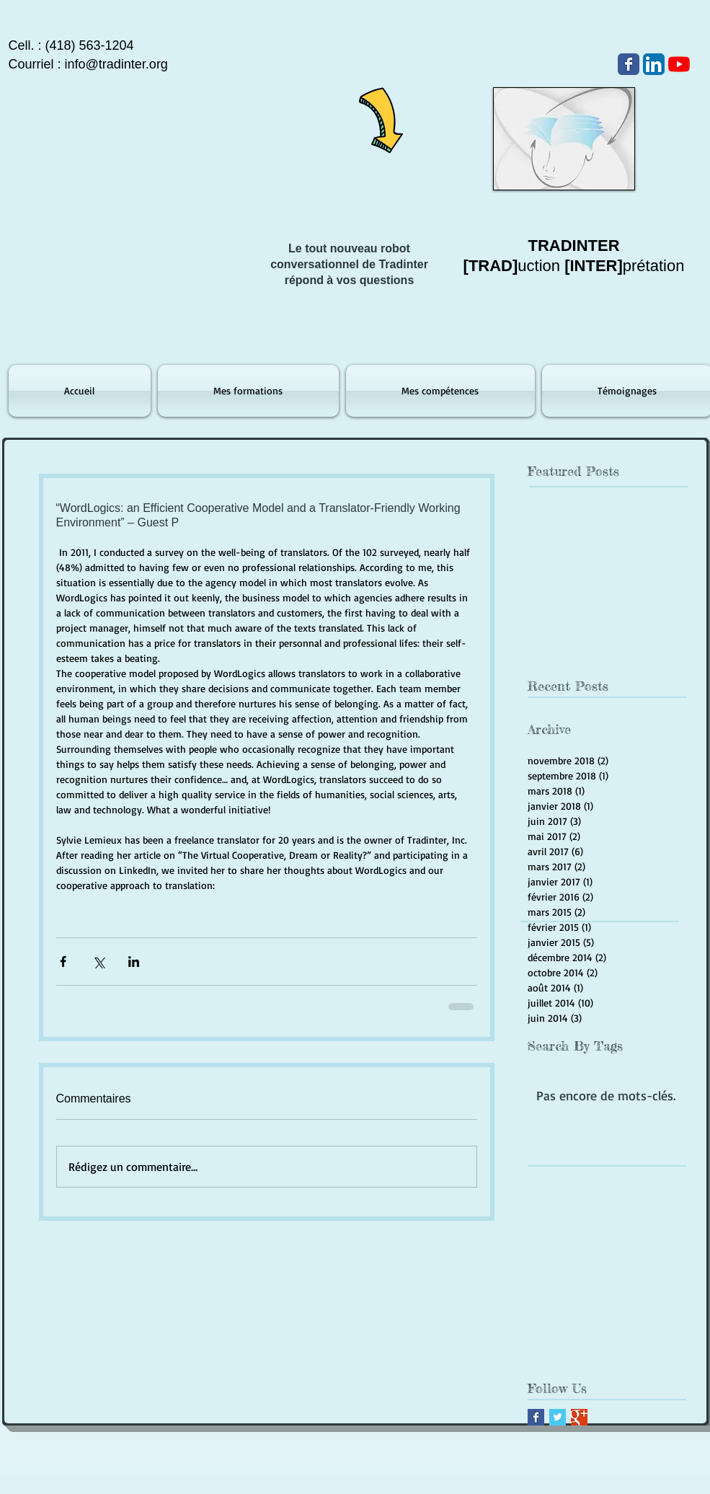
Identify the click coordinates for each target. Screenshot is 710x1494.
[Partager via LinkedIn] (134, 961)
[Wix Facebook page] (628, 64)
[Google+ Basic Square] (579, 1417)
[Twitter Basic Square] (557, 1417)
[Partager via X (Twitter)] (98, 961)
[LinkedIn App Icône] (654, 64)
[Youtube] (679, 64)
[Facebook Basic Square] (536, 1417)
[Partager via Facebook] (63, 961)
